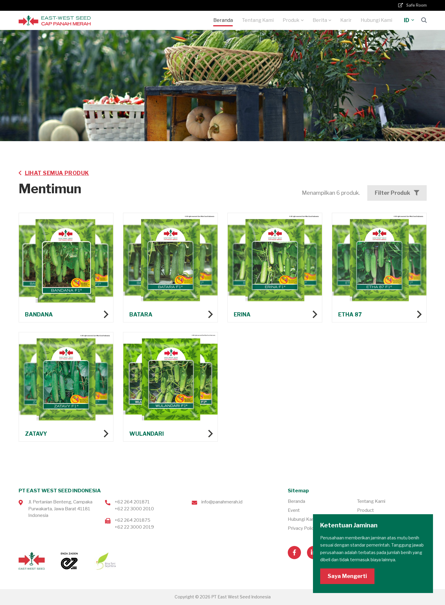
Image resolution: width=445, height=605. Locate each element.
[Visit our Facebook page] (294, 552)
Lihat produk (66, 296)
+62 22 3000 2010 (134, 509)
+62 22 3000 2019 (134, 527)
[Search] (424, 20)
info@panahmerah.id (221, 502)
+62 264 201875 (132, 520)
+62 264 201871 (132, 502)
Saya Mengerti (347, 576)
